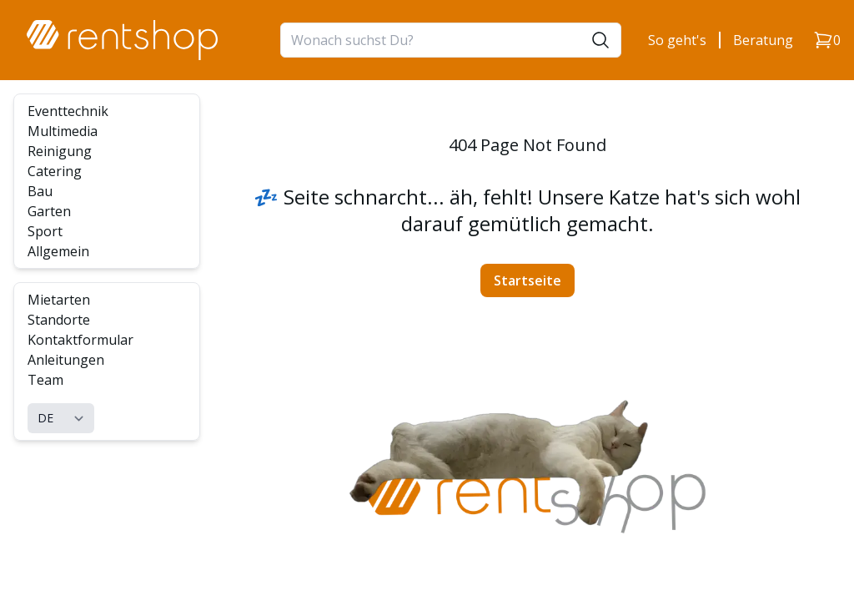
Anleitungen (66, 360)
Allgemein (58, 251)
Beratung (763, 40)
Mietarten (59, 299)
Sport (45, 231)
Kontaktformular (80, 340)
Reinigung (60, 151)
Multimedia (63, 131)
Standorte (59, 320)
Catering (55, 171)
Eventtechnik (68, 111)
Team (45, 380)
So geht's (677, 40)
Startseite (527, 280)
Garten (49, 211)
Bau (40, 191)
